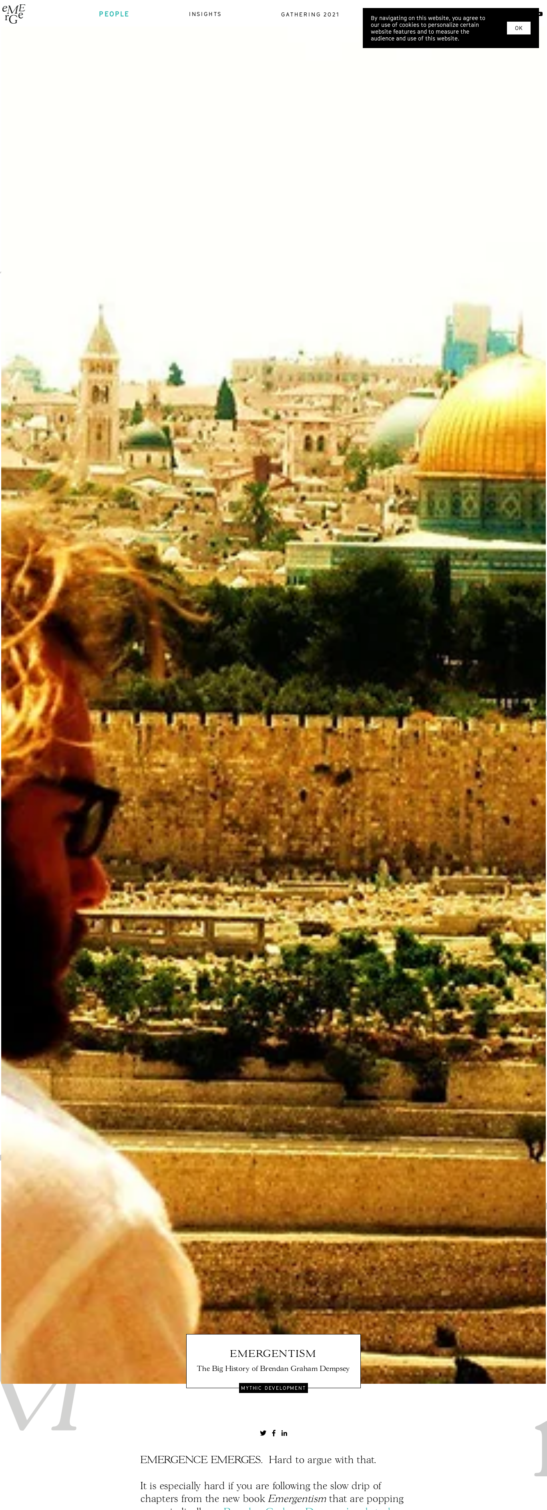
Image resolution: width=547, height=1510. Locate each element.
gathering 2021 (310, 14)
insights (205, 13)
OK (519, 28)
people (114, 14)
